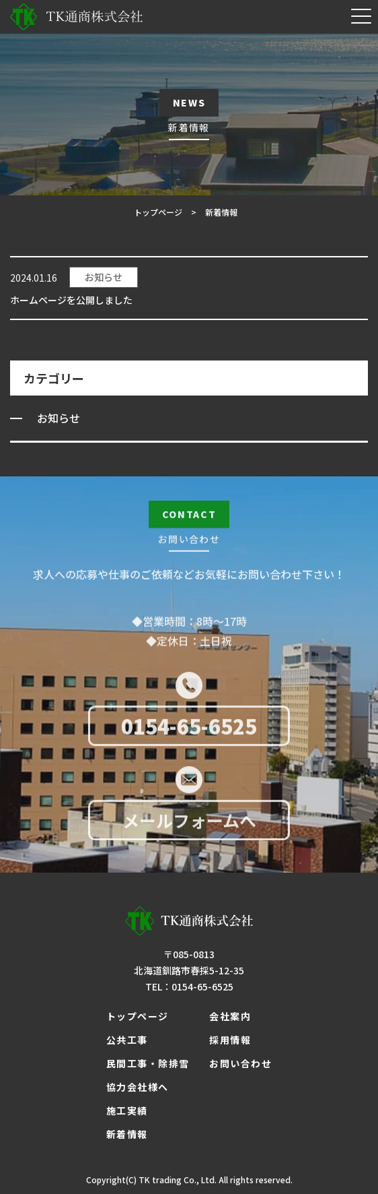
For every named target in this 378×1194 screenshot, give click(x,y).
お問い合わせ (240, 1063)
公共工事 (127, 1039)
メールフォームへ (189, 823)
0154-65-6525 (189, 728)
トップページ (137, 1016)
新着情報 (127, 1134)
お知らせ (103, 277)
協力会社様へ (137, 1087)
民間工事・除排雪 (148, 1063)
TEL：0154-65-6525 (189, 986)
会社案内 (230, 1016)
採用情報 (230, 1039)
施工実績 (127, 1110)
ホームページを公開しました (71, 300)
